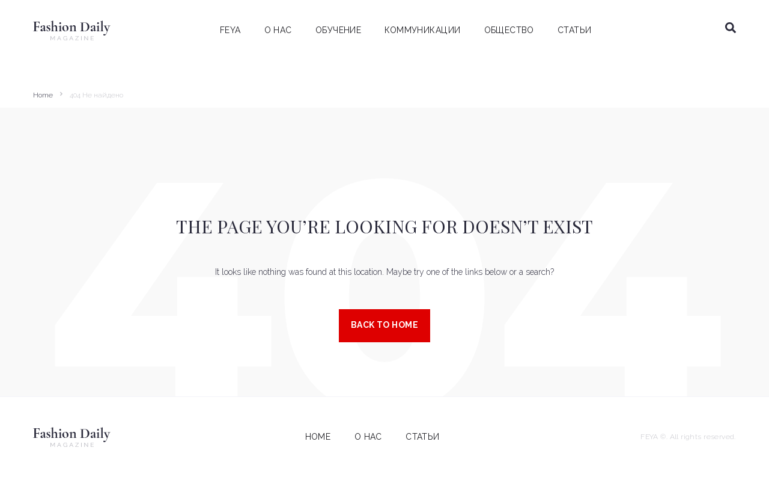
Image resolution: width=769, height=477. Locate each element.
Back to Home (384, 325)
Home (43, 95)
